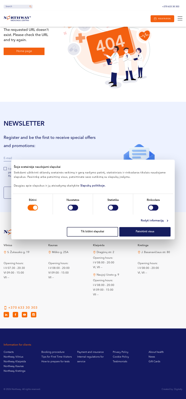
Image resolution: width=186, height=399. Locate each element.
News (152, 357)
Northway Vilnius (13, 357)
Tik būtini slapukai (92, 231)
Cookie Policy (121, 357)
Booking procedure (52, 352)
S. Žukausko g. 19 (18, 252)
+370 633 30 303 (170, 7)
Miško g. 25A (60, 252)
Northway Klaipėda (15, 361)
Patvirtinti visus (145, 231)
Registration (164, 19)
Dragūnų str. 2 (105, 252)
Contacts (9, 352)
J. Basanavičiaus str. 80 (155, 252)
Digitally (178, 389)
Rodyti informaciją (152, 220)
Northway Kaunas (14, 366)
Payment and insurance (90, 352)
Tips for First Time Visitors (56, 357)
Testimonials (120, 361)
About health (156, 352)
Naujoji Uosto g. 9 (108, 275)
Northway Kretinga (14, 371)
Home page (24, 51)
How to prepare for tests (55, 361)
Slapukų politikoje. (93, 186)
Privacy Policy (120, 352)
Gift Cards (154, 361)
